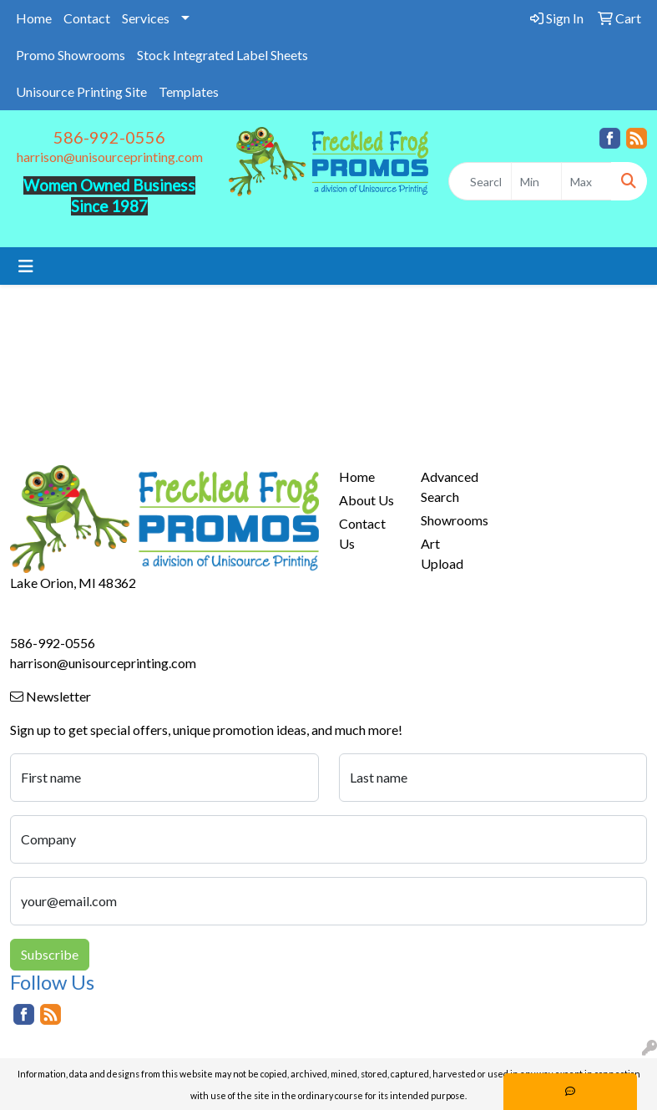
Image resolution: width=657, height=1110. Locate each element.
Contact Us (362, 533)
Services (145, 18)
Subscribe (49, 954)
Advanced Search (449, 486)
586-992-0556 (109, 137)
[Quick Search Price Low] (536, 181)
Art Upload (442, 553)
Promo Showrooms (70, 55)
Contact (86, 18)
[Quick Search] (480, 181)
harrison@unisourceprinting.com (110, 157)
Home (34, 18)
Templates (189, 91)
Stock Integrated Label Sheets (222, 55)
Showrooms (452, 520)
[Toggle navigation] (25, 266)
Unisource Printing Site (81, 91)
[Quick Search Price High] (586, 181)
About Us (366, 500)
